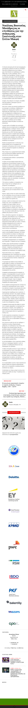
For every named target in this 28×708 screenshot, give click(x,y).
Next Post (22, 391)
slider (12, 658)
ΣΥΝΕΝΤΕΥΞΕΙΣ (7, 21)
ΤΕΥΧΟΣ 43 (13, 21)
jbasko (14, 49)
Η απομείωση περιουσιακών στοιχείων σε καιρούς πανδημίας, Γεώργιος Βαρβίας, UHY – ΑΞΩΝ (13, 384)
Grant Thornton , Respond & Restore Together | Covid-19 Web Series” (17, 661)
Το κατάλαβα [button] (22, 4)
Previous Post (6, 381)
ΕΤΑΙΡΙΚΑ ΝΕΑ (17, 658)
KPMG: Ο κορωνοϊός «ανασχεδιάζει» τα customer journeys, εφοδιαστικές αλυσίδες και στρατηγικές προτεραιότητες (17, 673)
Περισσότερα (14, 6)
